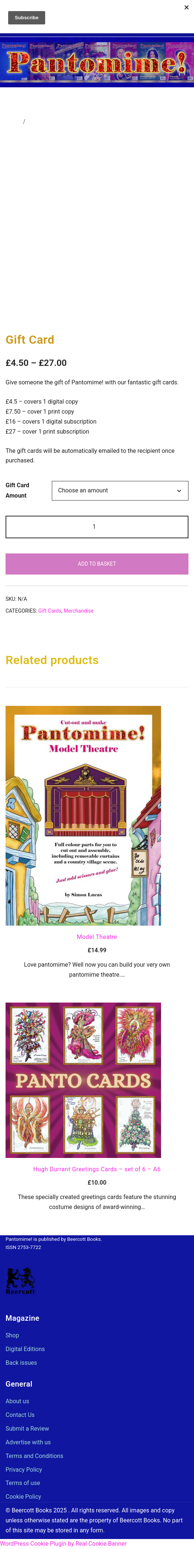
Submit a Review (27, 1428)
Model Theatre (97, 936)
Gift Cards (49, 611)
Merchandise (44, 121)
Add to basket (97, 564)
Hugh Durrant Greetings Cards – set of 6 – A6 (97, 1169)
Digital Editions (25, 1349)
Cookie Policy (23, 1496)
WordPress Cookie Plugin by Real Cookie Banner (63, 1543)
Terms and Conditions (34, 1455)
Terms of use (23, 1482)
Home (13, 121)
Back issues (21, 1362)
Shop (12, 1335)
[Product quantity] (97, 527)
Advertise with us (28, 1442)
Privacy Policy (24, 1469)
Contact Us (20, 1414)
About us (17, 1401)
